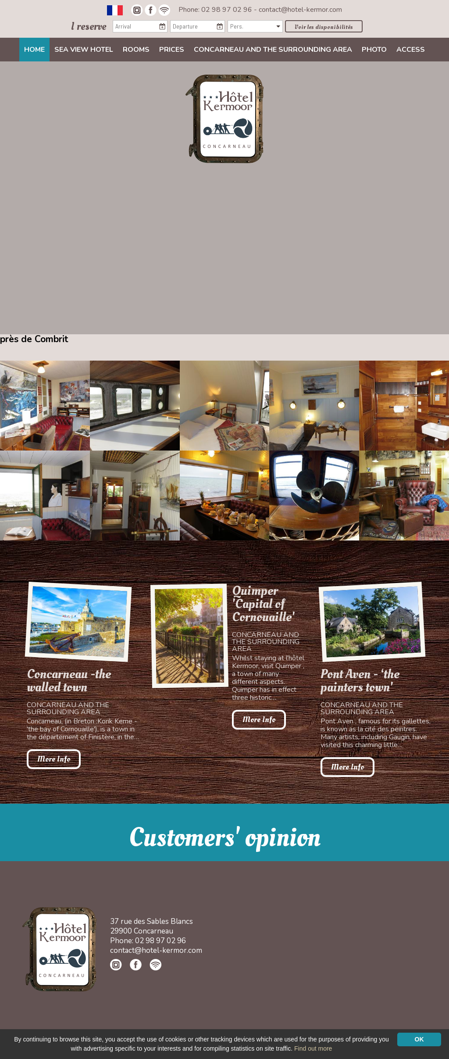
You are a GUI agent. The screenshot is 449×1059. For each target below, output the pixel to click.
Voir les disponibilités (324, 27)
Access (410, 49)
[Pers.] (255, 26)
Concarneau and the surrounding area (273, 49)
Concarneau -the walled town (69, 681)
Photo (374, 49)
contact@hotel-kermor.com (300, 9)
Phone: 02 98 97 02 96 (216, 9)
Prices (171, 49)
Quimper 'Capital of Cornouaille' (263, 604)
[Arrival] (140, 26)
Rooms (136, 49)
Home (34, 49)
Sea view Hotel (83, 49)
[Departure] (197, 26)
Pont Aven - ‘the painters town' (360, 681)
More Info (53, 759)
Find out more (313, 1048)
